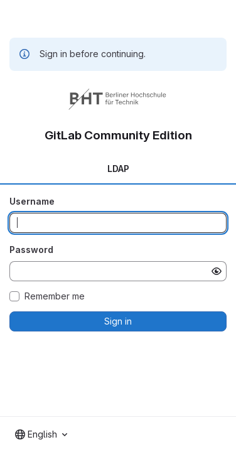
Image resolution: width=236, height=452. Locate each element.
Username (32, 201)
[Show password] (216, 271)
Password (31, 249)
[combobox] (41, 434)
